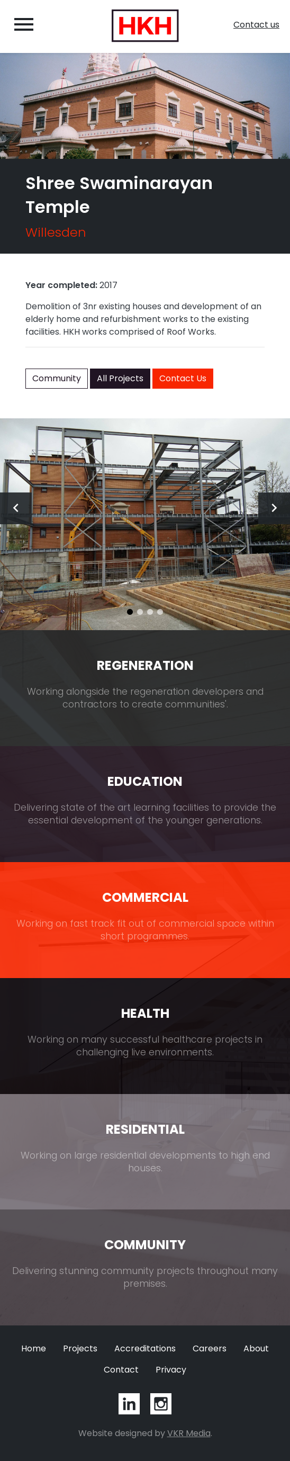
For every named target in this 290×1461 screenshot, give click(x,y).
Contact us (256, 25)
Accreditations (145, 1348)
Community (56, 378)
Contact (121, 1370)
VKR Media (189, 1433)
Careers (209, 1348)
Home (33, 1348)
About (256, 1348)
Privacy (171, 1370)
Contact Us (182, 378)
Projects (80, 1348)
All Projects (120, 378)
